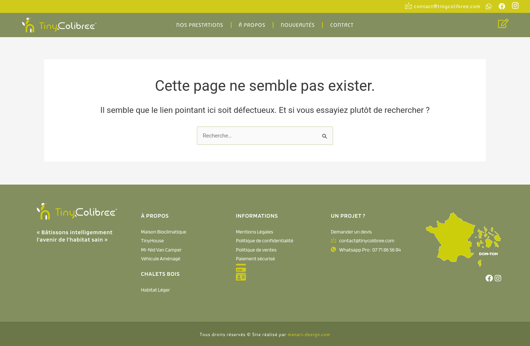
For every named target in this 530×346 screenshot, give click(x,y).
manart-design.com (309, 334)
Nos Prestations (199, 25)
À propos (252, 25)
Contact (342, 25)
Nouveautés (298, 25)
